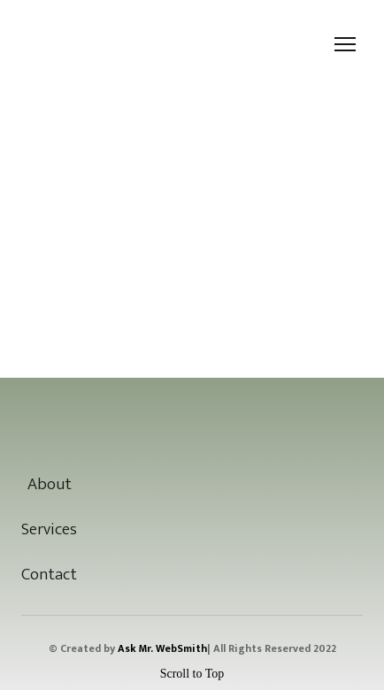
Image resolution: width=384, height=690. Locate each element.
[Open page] (191, 420)
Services (49, 529)
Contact (49, 574)
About (49, 484)
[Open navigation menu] (345, 44)
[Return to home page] (51, 44)
